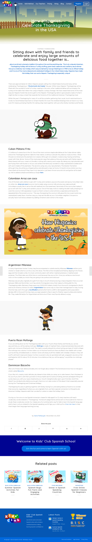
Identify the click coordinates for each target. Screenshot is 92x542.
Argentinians (38, 287)
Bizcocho (21, 371)
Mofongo (40, 346)
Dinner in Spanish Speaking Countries (57, 490)
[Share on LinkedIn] (67, 428)
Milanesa (69, 268)
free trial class (70, 404)
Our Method (79, 485)
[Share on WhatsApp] (39, 428)
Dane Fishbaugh (39, 416)
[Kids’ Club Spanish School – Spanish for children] (7, 4)
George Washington (55, 69)
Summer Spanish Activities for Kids (13, 490)
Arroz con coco (23, 184)
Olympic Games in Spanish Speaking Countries (57, 520)
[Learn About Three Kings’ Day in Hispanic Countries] (90, 271)
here (41, 172)
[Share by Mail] (81, 428)
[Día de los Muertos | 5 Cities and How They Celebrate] (1, 271)
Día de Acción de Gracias (36, 86)
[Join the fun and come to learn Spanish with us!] (46, 449)
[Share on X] (25, 428)
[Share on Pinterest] (53, 428)
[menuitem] (20, 4)
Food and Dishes (57, 485)
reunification (33, 290)
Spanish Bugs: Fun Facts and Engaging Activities (35, 491)
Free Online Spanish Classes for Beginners (79, 490)
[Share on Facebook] (11, 428)
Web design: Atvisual (27, 539)
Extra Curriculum (14, 485)
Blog (6, 485)
